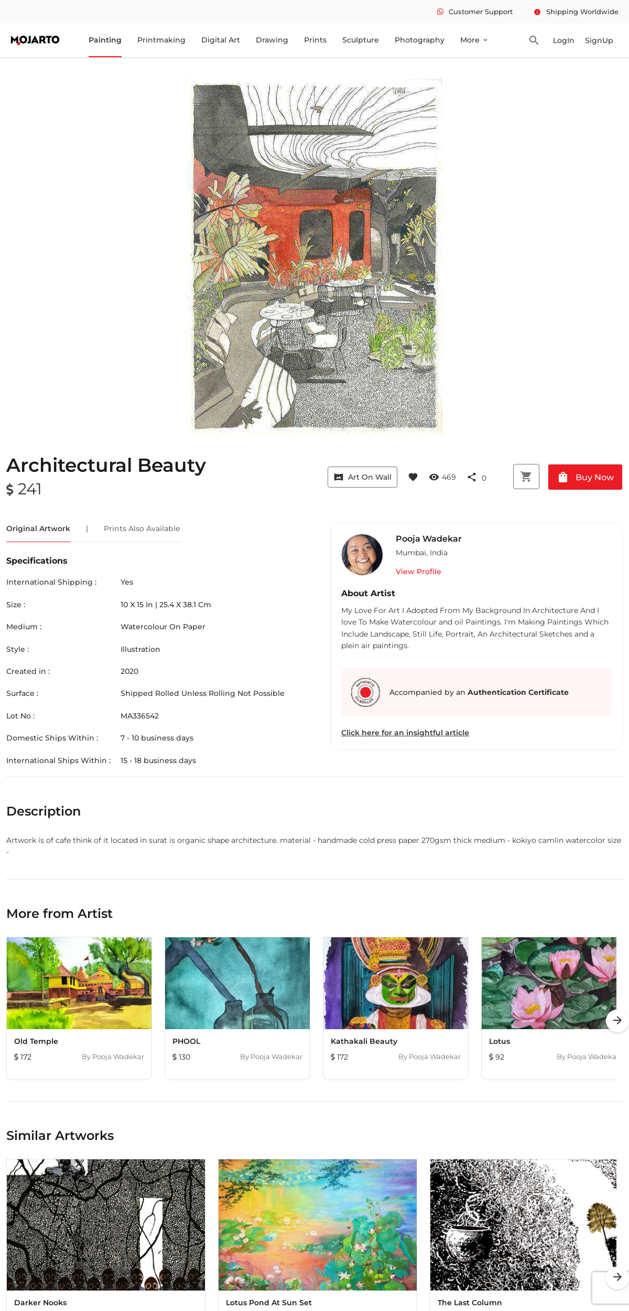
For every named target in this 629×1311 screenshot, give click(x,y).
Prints (315, 40)
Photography (419, 40)
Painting (105, 40)
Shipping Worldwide (576, 11)
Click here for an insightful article (405, 732)
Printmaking (161, 40)
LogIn (563, 40)
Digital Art (220, 40)
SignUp (599, 40)
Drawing (272, 40)
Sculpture (360, 40)
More (474, 40)
